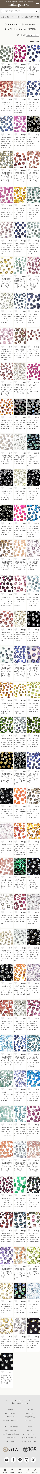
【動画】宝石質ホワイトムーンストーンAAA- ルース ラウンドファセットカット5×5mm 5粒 (19, 779)
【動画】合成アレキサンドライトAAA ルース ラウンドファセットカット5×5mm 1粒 (7, 672)
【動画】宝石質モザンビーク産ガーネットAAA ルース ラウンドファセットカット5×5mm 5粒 (6, 1238)
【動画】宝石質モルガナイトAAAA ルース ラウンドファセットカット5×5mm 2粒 (33, 919)
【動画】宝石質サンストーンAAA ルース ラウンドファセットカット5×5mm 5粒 (6, 1167)
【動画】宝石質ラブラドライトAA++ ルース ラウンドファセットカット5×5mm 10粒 (7, 177)
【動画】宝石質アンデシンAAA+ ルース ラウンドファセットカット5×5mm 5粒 (6, 1025)
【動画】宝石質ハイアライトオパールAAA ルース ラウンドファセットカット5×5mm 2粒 (20, 884)
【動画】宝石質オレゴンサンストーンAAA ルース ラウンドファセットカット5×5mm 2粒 (33, 177)
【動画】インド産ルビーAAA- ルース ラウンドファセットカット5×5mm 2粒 (33, 1131)
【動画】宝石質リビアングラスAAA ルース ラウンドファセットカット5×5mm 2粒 (6, 530)
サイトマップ (29, 1430)
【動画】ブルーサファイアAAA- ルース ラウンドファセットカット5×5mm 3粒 (33, 318)
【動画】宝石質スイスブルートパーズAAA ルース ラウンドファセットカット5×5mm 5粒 (7, 1061)
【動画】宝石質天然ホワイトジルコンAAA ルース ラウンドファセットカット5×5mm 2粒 (33, 636)
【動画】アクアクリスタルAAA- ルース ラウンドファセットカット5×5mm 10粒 (33, 141)
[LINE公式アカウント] (20, 1460)
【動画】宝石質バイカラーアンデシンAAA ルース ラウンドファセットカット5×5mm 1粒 (20, 353)
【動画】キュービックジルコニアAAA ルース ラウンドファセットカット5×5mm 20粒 (33, 884)
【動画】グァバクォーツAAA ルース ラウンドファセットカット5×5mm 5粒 (6, 884)
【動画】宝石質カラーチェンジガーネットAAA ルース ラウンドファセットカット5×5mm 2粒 (6, 107)
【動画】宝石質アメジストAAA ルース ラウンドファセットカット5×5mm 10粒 (33, 990)
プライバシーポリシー (29, 1434)
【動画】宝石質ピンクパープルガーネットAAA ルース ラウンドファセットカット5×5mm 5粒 (6, 602)
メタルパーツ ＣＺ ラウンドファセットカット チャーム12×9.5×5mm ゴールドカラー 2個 (6, 1343)
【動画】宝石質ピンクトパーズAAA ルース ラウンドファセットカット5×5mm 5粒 (20, 601)
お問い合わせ (29, 1413)
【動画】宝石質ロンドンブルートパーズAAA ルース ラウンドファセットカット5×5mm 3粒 (20, 1237)
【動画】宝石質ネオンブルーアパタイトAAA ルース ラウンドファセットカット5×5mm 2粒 (33, 1096)
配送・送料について (10, 1413)
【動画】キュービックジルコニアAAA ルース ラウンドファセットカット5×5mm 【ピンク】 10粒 (7, 354)
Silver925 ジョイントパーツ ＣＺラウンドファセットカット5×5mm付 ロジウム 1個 (7, 1379)
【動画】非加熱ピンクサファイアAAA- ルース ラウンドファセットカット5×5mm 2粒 (19, 141)
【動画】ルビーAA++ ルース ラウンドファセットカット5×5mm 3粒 (19, 918)
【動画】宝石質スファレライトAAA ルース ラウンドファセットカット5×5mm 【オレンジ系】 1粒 (6, 708)
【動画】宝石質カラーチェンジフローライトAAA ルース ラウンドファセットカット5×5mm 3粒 (33, 673)
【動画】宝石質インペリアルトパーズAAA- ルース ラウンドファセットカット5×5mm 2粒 (19, 990)
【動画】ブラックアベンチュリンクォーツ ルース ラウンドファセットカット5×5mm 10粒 (19, 1026)
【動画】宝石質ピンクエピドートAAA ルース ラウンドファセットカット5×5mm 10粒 (33, 1167)
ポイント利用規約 (11, 1441)
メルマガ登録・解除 (10, 1430)
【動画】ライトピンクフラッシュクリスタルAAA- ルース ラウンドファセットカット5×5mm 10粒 (20, 107)
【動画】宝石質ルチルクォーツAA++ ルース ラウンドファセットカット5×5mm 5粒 (7, 778)
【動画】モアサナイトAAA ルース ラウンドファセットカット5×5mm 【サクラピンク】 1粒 (7, 248)
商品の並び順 (21, 35)
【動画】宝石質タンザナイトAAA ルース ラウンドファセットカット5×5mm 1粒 (20, 1096)
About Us (29, 1427)
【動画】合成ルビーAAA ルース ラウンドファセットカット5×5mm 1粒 (20, 70)
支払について (11, 1417)
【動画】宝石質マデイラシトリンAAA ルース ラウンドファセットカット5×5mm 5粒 (7, 424)
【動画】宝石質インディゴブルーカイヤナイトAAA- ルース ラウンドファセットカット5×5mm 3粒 (33, 1062)
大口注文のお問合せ (29, 1417)
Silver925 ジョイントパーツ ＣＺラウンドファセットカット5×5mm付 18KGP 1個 (33, 1343)
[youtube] (6, 1460)
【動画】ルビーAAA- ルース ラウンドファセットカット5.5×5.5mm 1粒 (32, 389)
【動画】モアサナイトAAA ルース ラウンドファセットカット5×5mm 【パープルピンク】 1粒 (33, 284)
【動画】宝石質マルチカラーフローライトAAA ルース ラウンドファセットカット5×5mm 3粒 (19, 743)
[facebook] (13, 1460)
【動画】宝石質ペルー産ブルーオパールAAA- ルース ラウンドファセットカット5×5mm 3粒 (33, 460)
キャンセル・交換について (10, 1420)
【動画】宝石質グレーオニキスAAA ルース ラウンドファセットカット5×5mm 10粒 (6, 460)
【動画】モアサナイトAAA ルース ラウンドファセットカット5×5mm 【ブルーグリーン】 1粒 (33, 213)
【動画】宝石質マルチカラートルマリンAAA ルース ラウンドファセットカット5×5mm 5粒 (33, 1237)
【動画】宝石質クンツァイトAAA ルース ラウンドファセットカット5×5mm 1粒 (33, 566)
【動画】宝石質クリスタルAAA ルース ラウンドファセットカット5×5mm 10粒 (7, 813)
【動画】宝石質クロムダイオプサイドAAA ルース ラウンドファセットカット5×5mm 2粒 (33, 742)
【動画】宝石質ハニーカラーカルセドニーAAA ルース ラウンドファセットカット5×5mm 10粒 (19, 213)
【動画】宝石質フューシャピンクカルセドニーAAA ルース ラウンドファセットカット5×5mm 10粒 (20, 531)
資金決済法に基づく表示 (29, 1441)
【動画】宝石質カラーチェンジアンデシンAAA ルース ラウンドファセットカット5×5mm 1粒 (6, 72)
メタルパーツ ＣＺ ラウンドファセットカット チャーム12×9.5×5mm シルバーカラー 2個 (20, 1343)
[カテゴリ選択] (3, 10)
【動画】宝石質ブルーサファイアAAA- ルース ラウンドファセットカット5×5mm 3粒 (19, 672)
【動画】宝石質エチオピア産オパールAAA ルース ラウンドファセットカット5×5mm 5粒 (20, 1308)
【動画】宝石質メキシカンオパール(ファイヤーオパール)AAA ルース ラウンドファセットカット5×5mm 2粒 (20, 849)
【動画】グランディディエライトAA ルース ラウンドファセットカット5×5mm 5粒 (6, 1096)
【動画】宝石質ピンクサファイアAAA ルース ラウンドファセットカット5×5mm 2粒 (7, 212)
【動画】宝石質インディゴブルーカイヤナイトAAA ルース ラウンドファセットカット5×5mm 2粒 (33, 531)
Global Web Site (10, 1438)
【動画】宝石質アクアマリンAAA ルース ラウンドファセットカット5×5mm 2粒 (20, 1167)
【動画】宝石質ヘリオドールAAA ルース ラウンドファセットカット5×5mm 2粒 (6, 283)
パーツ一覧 (15, 17)
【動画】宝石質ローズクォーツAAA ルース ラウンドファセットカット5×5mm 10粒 (6, 495)
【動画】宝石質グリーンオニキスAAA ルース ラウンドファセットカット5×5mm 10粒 (20, 1202)
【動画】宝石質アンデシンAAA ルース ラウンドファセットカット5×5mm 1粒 (33, 353)
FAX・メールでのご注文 (11, 1427)
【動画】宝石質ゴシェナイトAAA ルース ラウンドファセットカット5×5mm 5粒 (33, 495)
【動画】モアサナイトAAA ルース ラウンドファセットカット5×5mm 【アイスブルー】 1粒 (20, 955)
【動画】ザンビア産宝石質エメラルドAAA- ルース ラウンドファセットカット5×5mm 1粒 (19, 283)
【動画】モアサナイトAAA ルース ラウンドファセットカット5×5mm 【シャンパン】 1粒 (7, 955)
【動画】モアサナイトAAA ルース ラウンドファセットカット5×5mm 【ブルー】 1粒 (20, 318)
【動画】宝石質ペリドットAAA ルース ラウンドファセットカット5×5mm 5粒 (33, 1273)
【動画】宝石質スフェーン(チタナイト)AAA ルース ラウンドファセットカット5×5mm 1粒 (33, 707)
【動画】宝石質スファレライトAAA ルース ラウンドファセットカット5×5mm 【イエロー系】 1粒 (20, 708)
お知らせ (10, 1409)
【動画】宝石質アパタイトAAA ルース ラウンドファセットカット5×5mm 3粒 (20, 1131)
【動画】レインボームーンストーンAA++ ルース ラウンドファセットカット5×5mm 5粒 (32, 424)
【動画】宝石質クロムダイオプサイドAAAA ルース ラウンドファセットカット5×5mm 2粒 (6, 742)
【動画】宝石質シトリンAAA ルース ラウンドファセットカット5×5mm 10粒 (6, 1308)
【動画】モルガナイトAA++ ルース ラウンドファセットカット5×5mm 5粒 (6, 848)
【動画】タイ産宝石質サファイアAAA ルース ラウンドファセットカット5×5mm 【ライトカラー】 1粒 (7, 142)
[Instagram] (26, 1460)
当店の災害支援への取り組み (10, 1434)
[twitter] (33, 1460)
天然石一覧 (5, 17)
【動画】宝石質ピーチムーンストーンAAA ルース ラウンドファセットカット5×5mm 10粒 (20, 566)
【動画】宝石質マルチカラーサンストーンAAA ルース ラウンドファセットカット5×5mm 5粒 (19, 1274)
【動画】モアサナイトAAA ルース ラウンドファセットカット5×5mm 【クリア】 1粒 (33, 954)
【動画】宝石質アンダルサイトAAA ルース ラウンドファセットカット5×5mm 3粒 (6, 566)
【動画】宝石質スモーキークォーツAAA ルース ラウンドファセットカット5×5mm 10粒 (33, 813)
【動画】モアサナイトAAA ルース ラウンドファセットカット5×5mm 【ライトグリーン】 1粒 (33, 248)
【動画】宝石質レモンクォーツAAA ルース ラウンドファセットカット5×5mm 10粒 (20, 495)
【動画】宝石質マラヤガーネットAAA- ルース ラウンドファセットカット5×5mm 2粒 (32, 1025)
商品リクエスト (29, 1420)
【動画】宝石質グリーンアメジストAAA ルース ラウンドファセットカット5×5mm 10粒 (20, 460)
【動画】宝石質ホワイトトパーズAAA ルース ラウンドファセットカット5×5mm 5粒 (7, 990)
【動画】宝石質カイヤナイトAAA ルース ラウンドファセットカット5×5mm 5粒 (20, 1061)
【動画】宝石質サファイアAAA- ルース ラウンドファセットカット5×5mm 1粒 (20, 247)
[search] (35, 11)
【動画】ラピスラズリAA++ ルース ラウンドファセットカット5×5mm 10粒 (32, 778)
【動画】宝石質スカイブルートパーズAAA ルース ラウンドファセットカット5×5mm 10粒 (33, 1308)
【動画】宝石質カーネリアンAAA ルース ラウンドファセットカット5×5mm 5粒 (20, 813)
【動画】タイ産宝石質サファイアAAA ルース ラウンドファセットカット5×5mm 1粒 (33, 106)
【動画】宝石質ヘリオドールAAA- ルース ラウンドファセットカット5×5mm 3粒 (6, 318)
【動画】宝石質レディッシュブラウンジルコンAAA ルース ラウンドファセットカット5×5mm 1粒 (6, 390)
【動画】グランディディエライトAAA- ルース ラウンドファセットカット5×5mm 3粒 (6, 1131)
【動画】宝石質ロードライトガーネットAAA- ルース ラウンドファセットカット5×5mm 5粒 (6, 1203)
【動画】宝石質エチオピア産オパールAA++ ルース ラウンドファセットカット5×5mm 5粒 (19, 424)
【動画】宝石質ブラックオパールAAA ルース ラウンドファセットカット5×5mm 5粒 (33, 1202)
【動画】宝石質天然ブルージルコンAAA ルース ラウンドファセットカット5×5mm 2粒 (33, 601)
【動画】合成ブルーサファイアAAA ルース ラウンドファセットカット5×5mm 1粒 (33, 71)
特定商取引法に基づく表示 (29, 1438)
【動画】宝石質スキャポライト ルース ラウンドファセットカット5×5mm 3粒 (7, 919)
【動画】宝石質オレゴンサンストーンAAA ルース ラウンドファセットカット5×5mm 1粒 (20, 177)
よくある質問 (29, 1409)
